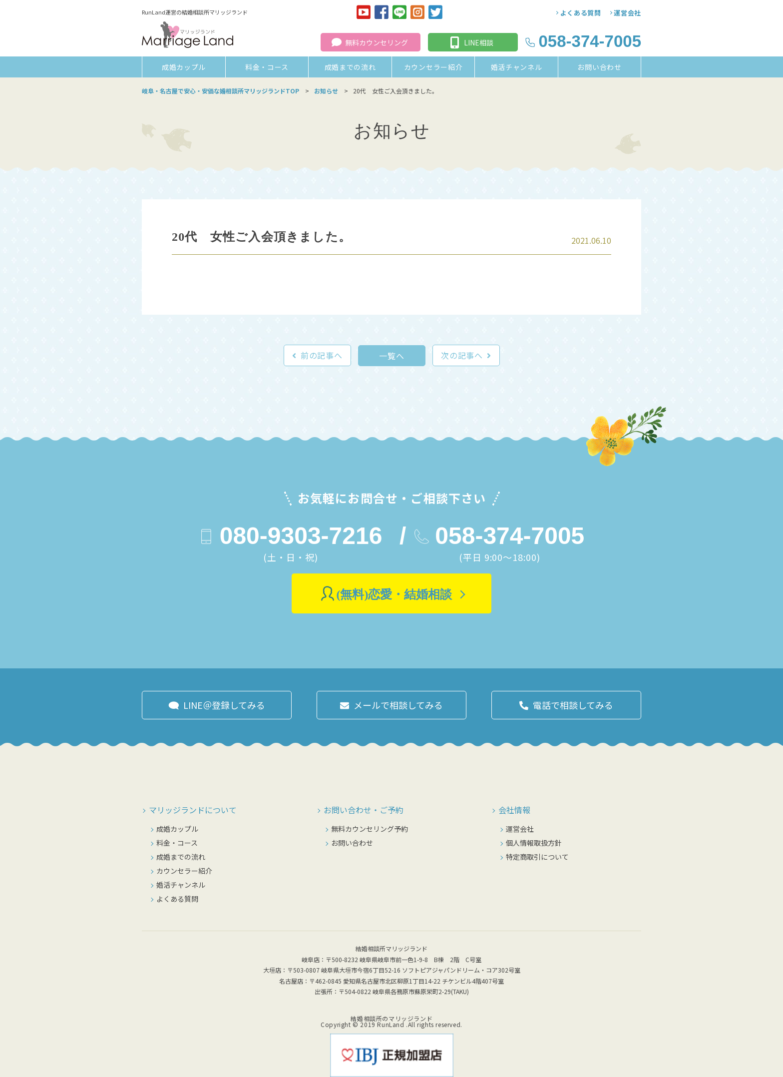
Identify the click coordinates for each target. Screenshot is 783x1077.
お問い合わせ (599, 67)
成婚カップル (184, 67)
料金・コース (267, 67)
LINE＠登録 (224, 704)
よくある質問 (580, 12)
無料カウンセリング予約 (369, 829)
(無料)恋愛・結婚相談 (394, 594)
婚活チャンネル (516, 67)
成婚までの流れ (350, 67)
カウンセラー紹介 (433, 67)
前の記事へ (322, 355)
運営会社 (627, 12)
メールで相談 (398, 704)
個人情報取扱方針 (534, 843)
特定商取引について (537, 857)
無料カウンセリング (376, 42)
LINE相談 (478, 42)
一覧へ (391, 356)
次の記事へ (462, 355)
